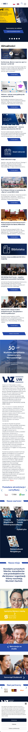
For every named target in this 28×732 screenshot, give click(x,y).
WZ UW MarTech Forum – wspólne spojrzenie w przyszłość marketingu (12, 278)
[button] (26, 703)
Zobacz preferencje (14, 728)
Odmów (14, 724)
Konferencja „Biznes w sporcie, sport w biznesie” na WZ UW (13, 63)
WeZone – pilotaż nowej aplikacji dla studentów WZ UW (13, 95)
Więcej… (12, 480)
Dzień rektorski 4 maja (8, 159)
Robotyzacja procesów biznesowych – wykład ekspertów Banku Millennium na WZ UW (13, 224)
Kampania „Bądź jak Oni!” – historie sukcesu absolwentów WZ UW (12, 128)
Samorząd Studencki (14, 677)
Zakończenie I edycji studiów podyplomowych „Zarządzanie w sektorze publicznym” (11, 311)
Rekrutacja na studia (14, 647)
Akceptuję (14, 720)
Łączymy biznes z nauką (14, 611)
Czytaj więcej (14, 74)
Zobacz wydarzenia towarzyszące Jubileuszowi (14, 363)
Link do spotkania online (13, 31)
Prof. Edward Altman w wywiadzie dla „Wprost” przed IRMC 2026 (13, 191)
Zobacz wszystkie (14, 333)
